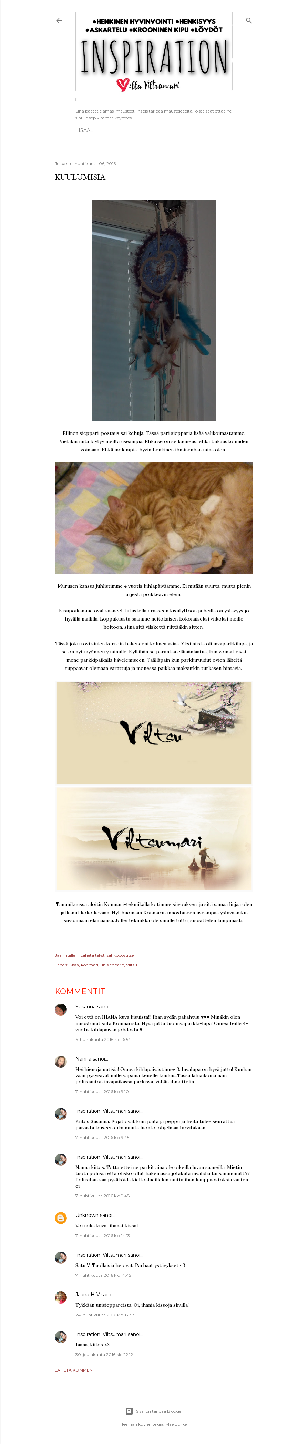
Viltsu (131, 964)
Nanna (83, 1059)
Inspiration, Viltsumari (100, 1111)
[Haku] (249, 19)
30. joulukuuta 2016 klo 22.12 (104, 1354)
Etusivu (86, 130)
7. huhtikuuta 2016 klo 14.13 (102, 1235)
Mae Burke (176, 1424)
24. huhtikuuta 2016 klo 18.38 (104, 1314)
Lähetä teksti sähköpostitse (107, 955)
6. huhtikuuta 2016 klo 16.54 (103, 1039)
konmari (89, 964)
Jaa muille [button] (65, 955)
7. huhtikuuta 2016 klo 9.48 (102, 1195)
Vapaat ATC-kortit (153, 130)
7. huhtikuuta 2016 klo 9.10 (102, 1091)
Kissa (74, 964)
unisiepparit (112, 964)
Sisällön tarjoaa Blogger (154, 1411)
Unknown (87, 1215)
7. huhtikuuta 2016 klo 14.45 (103, 1275)
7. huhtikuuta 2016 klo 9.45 (102, 1137)
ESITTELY (112, 130)
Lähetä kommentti (77, 1370)
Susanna (85, 1007)
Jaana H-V (87, 1294)
